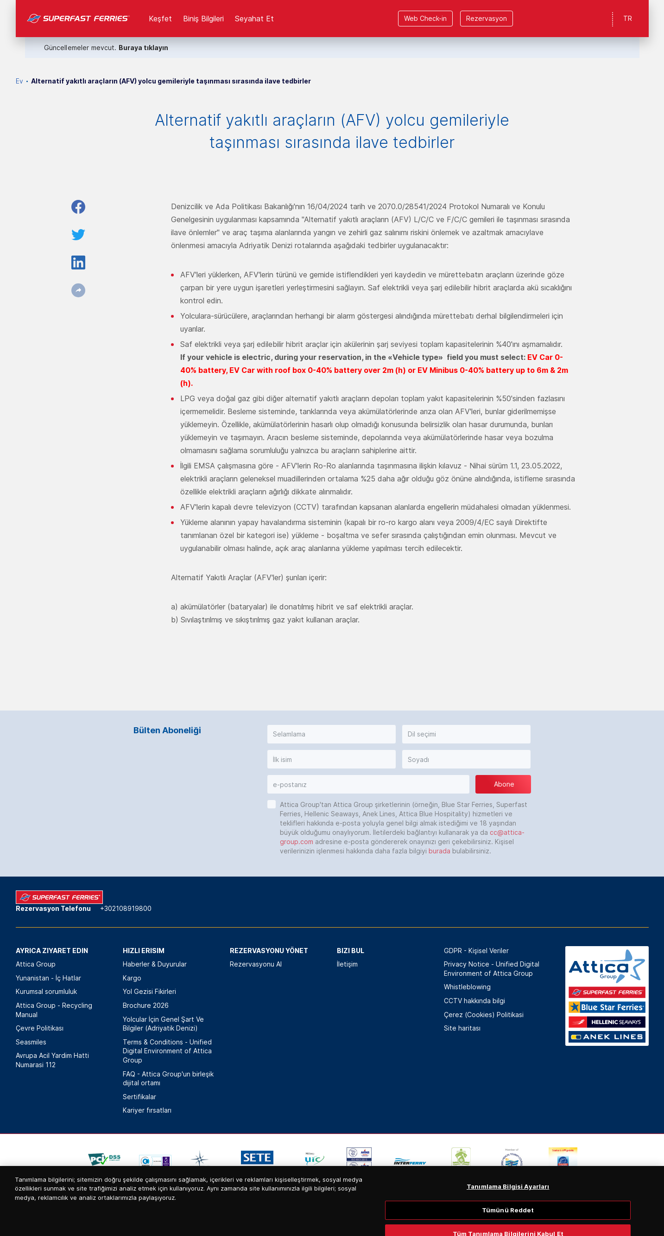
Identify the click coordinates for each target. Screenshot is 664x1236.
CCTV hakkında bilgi (474, 1001)
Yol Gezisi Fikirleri (149, 991)
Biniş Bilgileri (203, 18)
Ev (19, 81)
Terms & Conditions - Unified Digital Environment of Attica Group (167, 1051)
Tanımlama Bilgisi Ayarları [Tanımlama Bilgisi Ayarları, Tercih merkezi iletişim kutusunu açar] (508, 1211)
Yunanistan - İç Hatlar (48, 978)
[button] (331, 734)
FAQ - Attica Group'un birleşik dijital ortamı (168, 1078)
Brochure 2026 (146, 1005)
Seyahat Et (254, 18)
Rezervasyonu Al (256, 964)
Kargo (132, 978)
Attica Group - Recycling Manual (54, 1009)
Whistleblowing (467, 987)
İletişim (347, 964)
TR (627, 18)
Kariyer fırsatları (147, 1110)
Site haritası (462, 1028)
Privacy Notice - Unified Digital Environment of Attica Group (491, 968)
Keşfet (160, 18)
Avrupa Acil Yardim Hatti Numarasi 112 (52, 1060)
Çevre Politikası (39, 1028)
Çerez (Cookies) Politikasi (484, 1014)
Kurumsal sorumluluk (46, 991)
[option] (104, 1161)
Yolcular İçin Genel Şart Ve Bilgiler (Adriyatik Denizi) (163, 1023)
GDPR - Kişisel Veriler (476, 950)
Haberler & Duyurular (155, 964)
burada (439, 851)
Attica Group (36, 964)
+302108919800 (126, 908)
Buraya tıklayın (143, 47)
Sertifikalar (139, 1097)
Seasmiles (31, 1042)
